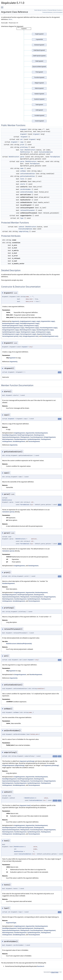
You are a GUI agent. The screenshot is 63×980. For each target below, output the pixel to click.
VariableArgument (19, 441)
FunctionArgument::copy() (48, 328)
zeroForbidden (25, 189)
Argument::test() (25, 805)
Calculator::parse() (8, 512)
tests (22, 179)
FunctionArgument (36, 437)
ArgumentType (11, 923)
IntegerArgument (49, 437)
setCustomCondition (27, 173)
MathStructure (30, 150)
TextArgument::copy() (28, 332)
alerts (22, 184)
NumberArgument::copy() (45, 330)
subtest (21, 227)
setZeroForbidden (26, 192)
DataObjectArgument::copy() (29, 323)
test (22, 150)
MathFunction (25, 152)
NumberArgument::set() (50, 336)
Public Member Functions (40, 10)
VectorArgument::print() (10, 336)
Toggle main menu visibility (2, 6)
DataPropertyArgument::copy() (12, 325)
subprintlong (23, 231)
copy (22, 142)
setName (23, 171)
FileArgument (24, 437)
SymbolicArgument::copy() (11, 332)
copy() (38, 321)
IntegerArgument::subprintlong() (13, 765)
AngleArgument (19, 433)
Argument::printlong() (27, 761)
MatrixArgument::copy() (28, 330)
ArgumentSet (30, 433)
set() (20, 336)
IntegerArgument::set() (30, 336)
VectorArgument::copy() (28, 334)
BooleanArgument (41, 433)
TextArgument (46, 439)
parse (22, 157)
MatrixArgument (8, 439)
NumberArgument (20, 439)
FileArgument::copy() (32, 328)
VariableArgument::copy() (10, 334)
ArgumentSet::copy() (48, 321)
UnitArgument (7, 441)
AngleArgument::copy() (28, 321)
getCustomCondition (27, 176)
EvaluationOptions (46, 152)
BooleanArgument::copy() (10, 323)
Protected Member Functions (55, 10)
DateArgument (39, 435)
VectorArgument (34, 441)
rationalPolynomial (27, 210)
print (22, 144)
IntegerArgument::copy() (10, 330)
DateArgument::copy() (31, 325)
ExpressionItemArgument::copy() (13, 328)
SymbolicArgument (33, 439)
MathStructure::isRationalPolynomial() (19, 643)
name (22, 168)
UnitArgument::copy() (43, 332)
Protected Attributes (47, 12)
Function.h (40, 966)
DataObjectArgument (9, 435)
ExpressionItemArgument (11, 437)
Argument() (15, 321)
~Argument (24, 137)
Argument (23, 129)
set (21, 139)
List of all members (58, 12)
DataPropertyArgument (25, 435)
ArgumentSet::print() (44, 334)
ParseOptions (55, 157)
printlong (24, 147)
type (22, 218)
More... (11, 19)
